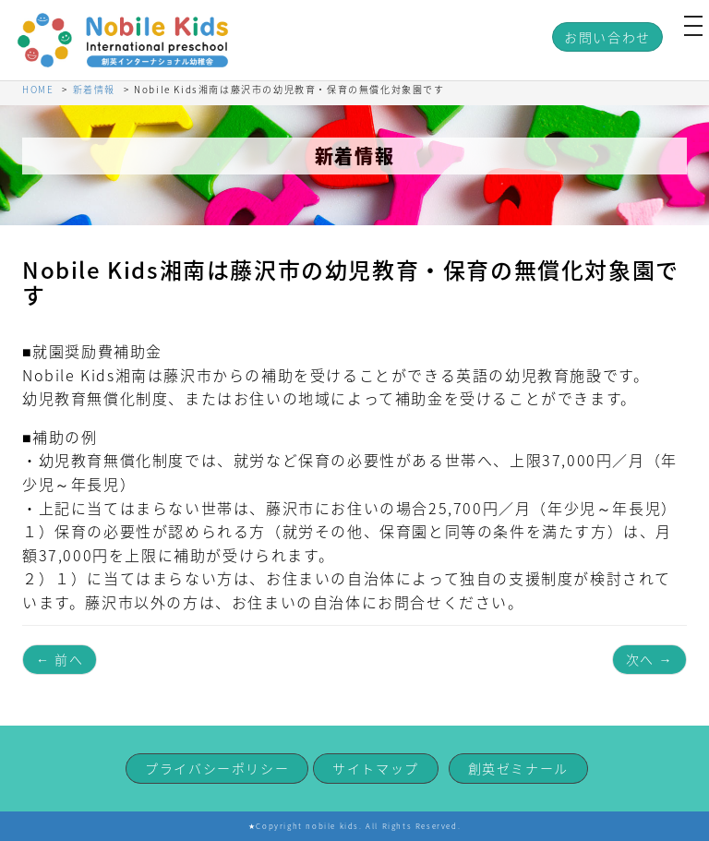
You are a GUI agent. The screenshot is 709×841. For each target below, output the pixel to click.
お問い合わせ (607, 37)
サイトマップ (375, 768)
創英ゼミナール (518, 768)
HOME (38, 89)
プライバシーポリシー (217, 768)
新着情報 (94, 89)
